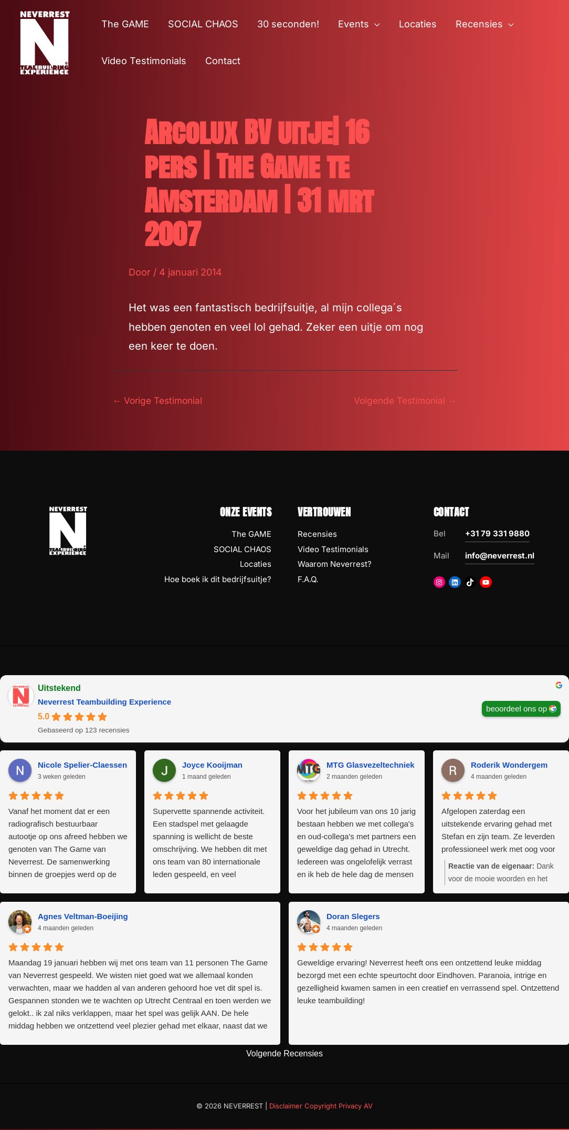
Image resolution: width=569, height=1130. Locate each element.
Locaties (255, 565)
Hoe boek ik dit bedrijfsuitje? (217, 580)
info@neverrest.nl (499, 557)
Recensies (317, 535)
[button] (374, 24)
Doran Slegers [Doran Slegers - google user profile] (353, 916)
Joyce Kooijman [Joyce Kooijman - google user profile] (212, 765)
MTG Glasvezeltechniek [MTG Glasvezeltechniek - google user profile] (370, 765)
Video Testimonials (333, 550)
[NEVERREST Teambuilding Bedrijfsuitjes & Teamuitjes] (44, 41)
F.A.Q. (308, 580)
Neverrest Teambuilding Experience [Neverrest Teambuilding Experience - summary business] (104, 702)
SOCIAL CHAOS (242, 550)
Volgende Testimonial (402, 400)
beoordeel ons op (516, 709)
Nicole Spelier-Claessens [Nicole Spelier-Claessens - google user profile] (84, 765)
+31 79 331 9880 (497, 534)
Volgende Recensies (284, 1054)
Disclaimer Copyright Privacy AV (321, 1107)
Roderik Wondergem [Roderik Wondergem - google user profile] (509, 765)
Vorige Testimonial (159, 400)
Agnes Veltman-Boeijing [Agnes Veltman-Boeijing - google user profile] (83, 916)
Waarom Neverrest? (335, 565)
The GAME (251, 535)
